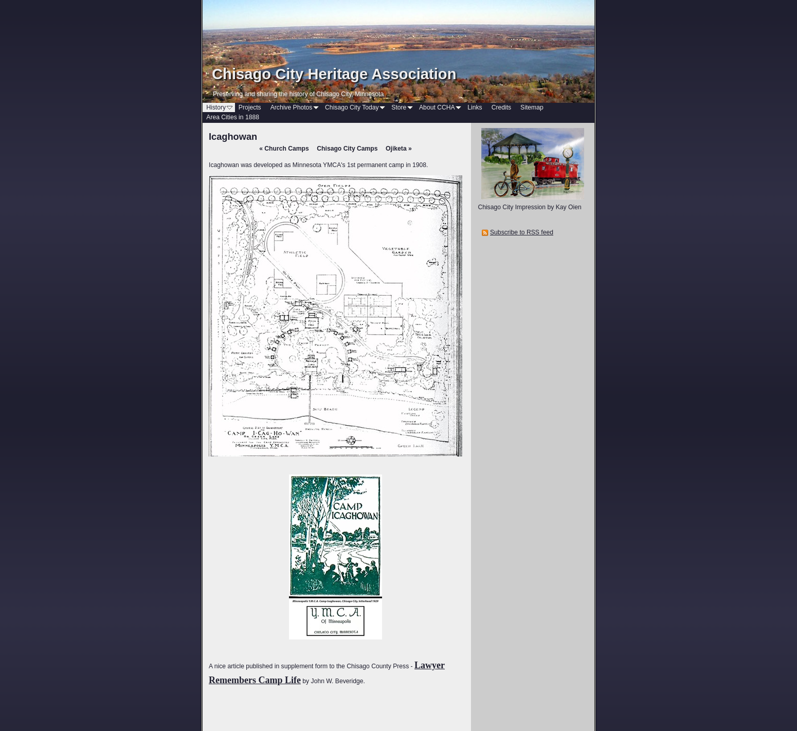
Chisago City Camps (347, 148)
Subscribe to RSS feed (521, 232)
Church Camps (284, 148)
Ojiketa (399, 148)
